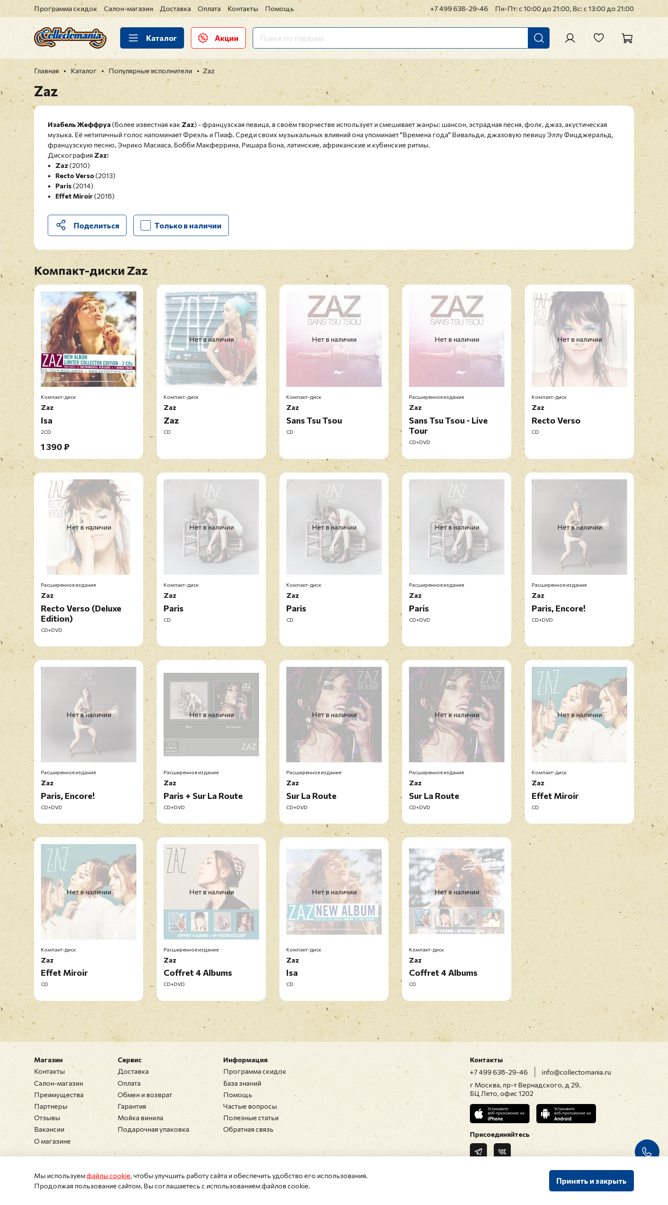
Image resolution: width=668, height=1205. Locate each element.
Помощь (279, 8)
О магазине (52, 1141)
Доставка (175, 8)
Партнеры (50, 1106)
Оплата (209, 8)
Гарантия (132, 1106)
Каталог (152, 38)
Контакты (242, 8)
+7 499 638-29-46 (459, 8)
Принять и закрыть (591, 1180)
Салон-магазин (128, 8)
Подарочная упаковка (153, 1129)
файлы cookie (108, 1175)
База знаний (242, 1083)
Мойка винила (140, 1117)
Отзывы (47, 1117)
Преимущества (59, 1094)
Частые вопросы (250, 1106)
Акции (218, 38)
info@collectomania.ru (576, 1072)
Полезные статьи (251, 1117)
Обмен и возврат (145, 1094)
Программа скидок (65, 8)
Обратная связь (248, 1129)
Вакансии (49, 1129)
